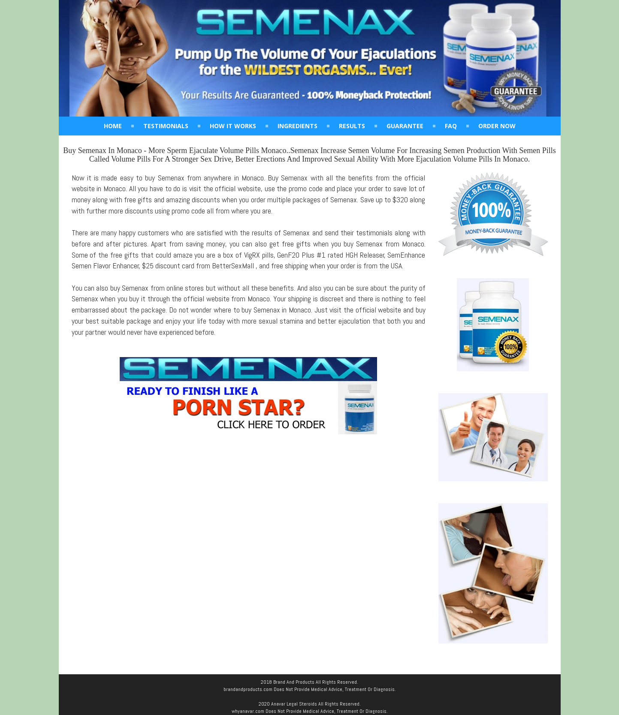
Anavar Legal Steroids (294, 703)
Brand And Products (293, 682)
